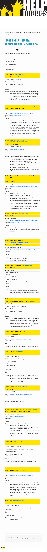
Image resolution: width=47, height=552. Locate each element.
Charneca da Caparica (21, 538)
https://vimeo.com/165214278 (17, 368)
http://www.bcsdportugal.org (19, 441)
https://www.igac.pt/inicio (18, 351)
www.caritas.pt (17, 468)
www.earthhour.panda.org (18, 500)
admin (20, 537)
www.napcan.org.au (19, 74)
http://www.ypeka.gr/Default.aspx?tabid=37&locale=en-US (24, 179)
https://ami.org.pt (15, 298)
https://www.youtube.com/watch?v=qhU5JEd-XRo (21, 475)
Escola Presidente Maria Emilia (29, 538)
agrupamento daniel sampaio (13, 538)
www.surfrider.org (23, 213)
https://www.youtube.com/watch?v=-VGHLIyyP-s (21, 508)
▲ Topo (3, 547)
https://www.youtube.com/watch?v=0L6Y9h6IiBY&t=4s (22, 249)
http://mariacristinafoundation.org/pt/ (19, 242)
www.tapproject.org (29, 265)
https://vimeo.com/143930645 (17, 149)
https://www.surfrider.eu (21, 386)
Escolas (36, 538)
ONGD (27, 539)
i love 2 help (14, 539)
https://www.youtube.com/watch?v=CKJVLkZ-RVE (21, 339)
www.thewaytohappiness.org (28, 331)
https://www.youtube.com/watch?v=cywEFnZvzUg (21, 394)
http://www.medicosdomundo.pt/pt (18, 141)
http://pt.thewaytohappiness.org (17, 416)
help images (10, 539)
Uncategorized (25, 537)
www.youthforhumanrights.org (29, 106)
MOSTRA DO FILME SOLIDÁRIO (21, 539)
